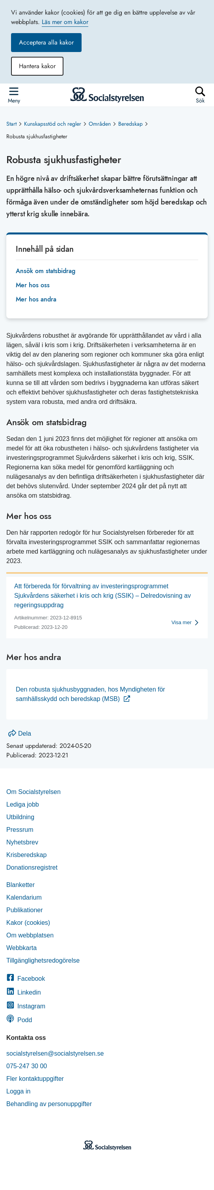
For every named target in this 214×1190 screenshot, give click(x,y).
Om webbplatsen (30, 935)
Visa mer (181, 622)
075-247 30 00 (26, 1066)
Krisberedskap (26, 855)
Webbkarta (21, 948)
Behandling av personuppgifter (49, 1104)
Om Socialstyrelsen (33, 791)
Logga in (18, 1091)
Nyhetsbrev (22, 842)
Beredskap (130, 124)
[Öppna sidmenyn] (14, 95)
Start (11, 124)
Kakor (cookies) (28, 922)
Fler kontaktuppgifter (35, 1078)
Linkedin (23, 992)
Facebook (25, 978)
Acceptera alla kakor (46, 42)
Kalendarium (24, 897)
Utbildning (20, 817)
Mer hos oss (33, 285)
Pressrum (19, 829)
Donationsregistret (32, 867)
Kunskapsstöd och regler (52, 124)
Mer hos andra (36, 299)
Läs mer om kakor (65, 21)
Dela (19, 733)
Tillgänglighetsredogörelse (44, 960)
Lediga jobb (22, 804)
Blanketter (20, 884)
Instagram (25, 1006)
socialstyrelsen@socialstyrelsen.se (55, 1053)
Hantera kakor (37, 66)
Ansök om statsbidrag (45, 270)
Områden (100, 124)
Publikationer (24, 910)
